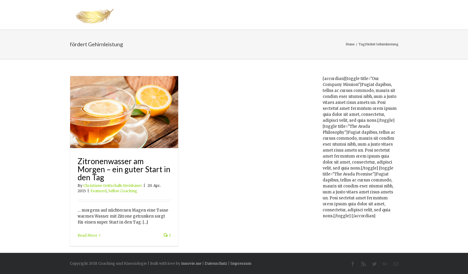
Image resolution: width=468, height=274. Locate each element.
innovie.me (191, 263)
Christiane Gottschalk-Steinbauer (112, 185)
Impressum (240, 263)
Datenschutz (216, 263)
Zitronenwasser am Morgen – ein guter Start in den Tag (124, 169)
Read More (87, 235)
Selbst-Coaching (122, 191)
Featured (98, 191)
